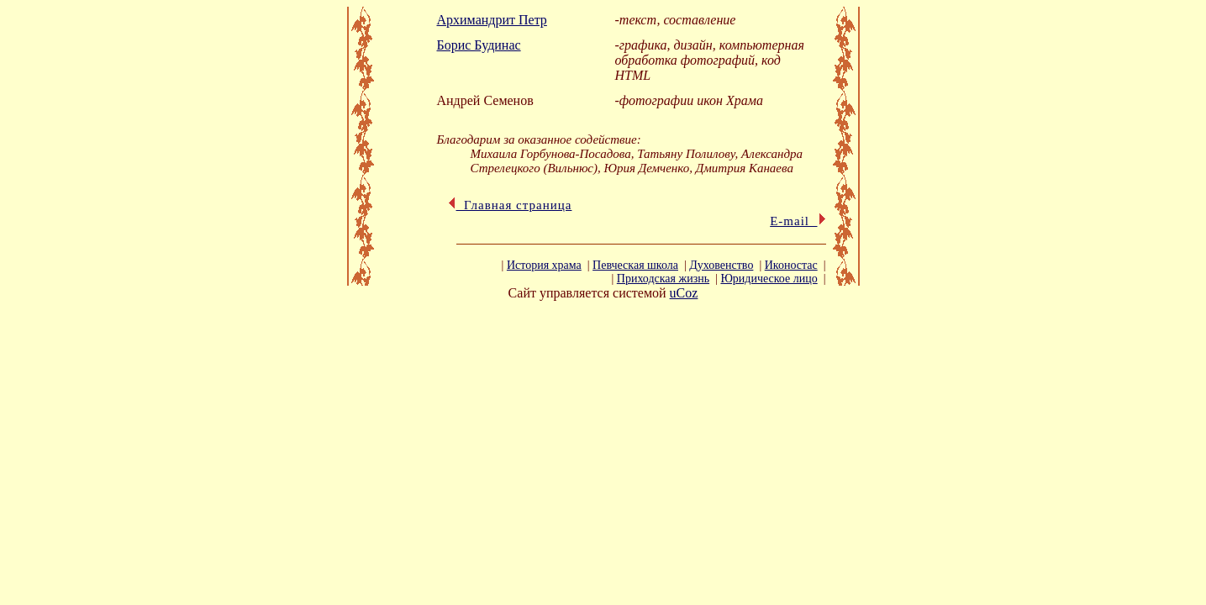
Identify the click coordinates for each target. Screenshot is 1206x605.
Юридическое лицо (768, 278)
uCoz (684, 293)
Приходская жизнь (663, 278)
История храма (544, 265)
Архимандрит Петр (492, 20)
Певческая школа (635, 265)
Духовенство (721, 265)
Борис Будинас (479, 45)
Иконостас (791, 265)
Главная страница (510, 205)
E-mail (797, 221)
